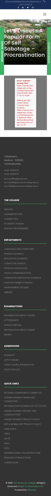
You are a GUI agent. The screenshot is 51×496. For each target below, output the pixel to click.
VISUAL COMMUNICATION (17, 273)
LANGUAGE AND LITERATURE (19, 249)
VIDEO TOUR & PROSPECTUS (19, 364)
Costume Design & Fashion (18, 282)
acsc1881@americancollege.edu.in (21, 186)
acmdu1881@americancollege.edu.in (21, 182)
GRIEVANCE (10, 428)
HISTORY (8, 209)
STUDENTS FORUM (13, 223)
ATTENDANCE (11, 320)
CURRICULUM (11, 462)
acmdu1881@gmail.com (16, 178)
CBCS (7, 433)
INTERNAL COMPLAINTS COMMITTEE (23, 392)
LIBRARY (8, 292)
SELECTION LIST (12, 369)
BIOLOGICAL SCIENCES (16, 258)
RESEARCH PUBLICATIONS (17, 457)
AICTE (7, 438)
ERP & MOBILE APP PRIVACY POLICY (22, 424)
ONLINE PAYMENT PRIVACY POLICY (22, 419)
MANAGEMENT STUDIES (16, 287)
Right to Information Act (31, 486)
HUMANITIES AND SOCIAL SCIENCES (22, 277)
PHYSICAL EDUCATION (15, 268)
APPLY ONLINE (11, 360)
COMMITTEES (11, 218)
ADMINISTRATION (13, 214)
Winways (31, 489)
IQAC (7, 448)
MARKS (7, 334)
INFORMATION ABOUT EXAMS (19, 315)
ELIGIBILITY (9, 355)
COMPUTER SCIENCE (15, 263)
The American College (24, 482)
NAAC (7, 443)
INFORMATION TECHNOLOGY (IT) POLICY (25, 406)
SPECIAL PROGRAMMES (16, 228)
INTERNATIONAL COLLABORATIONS (22, 452)
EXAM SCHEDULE (12, 325)
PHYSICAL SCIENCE (14, 253)
